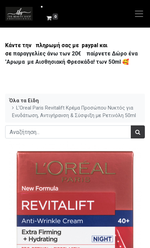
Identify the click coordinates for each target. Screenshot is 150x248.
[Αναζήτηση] (138, 131)
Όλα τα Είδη (24, 101)
